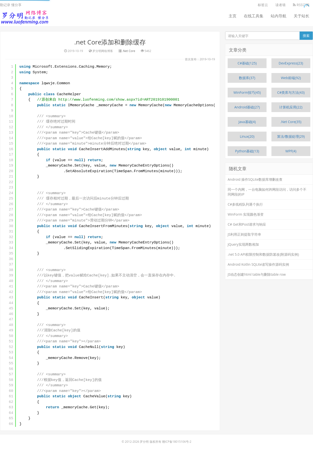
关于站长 (301, 16)
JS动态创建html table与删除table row (257, 274)
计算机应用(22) (290, 107)
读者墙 (280, 4)
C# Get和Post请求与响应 (247, 224)
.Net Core (128, 51)
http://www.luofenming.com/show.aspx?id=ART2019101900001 (118, 100)
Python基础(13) (247, 151)
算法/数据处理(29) (291, 136)
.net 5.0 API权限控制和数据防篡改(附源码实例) (263, 254)
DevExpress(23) (291, 63)
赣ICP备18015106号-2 (176, 442)
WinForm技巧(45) (247, 92)
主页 (232, 16)
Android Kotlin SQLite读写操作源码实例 (258, 264)
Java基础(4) (247, 121)
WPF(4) (290, 151)
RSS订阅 (301, 4)
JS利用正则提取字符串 (244, 234)
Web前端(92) (291, 77)
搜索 (306, 35)
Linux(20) (247, 136)
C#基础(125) (247, 63)
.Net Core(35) (291, 121)
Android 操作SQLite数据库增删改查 (255, 179)
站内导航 (278, 16)
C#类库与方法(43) (290, 92)
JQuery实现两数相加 (243, 244)
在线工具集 (253, 16)
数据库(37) (247, 77)
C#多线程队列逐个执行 (245, 204)
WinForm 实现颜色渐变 (246, 214)
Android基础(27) (247, 107)
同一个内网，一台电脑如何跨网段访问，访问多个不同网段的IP (267, 192)
